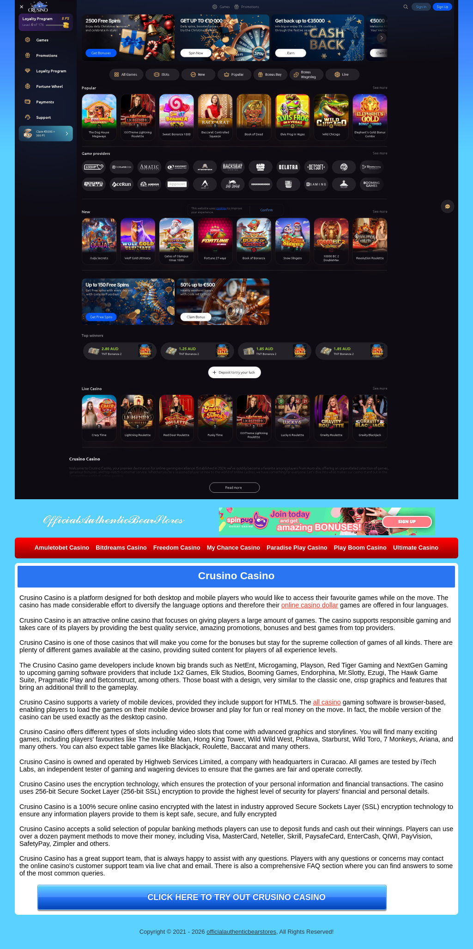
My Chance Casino (234, 547)
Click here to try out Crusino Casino (236, 897)
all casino (327, 702)
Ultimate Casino (415, 547)
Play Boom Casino (360, 547)
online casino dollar (309, 605)
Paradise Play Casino (297, 547)
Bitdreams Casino (121, 547)
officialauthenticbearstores (241, 931)
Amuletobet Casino (62, 547)
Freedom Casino (176, 547)
